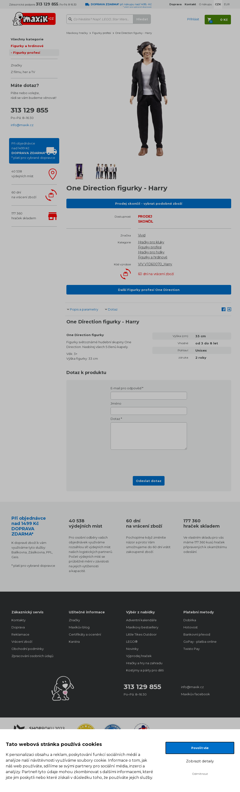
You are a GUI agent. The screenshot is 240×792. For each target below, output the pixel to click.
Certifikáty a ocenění (85, 634)
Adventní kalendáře (141, 620)
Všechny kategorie (27, 39)
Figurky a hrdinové (27, 46)
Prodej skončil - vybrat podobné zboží (148, 203)
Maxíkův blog (79, 627)
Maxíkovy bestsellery (142, 627)
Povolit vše (200, 748)
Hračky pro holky (151, 252)
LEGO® (132, 641)
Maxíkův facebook (195, 694)
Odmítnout (200, 774)
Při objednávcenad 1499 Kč (33, 150)
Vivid (142, 235)
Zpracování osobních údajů (32, 656)
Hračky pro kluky (151, 242)
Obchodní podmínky (27, 649)
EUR (227, 4)
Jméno (116, 403)
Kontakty (18, 620)
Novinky (132, 649)
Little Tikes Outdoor (141, 634)
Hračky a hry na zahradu (144, 663)
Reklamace (20, 634)
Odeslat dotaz (148, 481)
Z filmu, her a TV (23, 72)
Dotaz (112, 309)
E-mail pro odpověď (126, 388)
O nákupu (205, 4)
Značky (16, 65)
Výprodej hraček (139, 656)
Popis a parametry (84, 309)
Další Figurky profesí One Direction (149, 290)
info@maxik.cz (22, 125)
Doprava (18, 627)
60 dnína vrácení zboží (23, 194)
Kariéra (74, 641)
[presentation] (148, 461)
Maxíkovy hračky (77, 33)
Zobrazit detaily (200, 761)
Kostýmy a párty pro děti (145, 670)
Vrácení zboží (21, 641)
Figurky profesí (26, 52)
